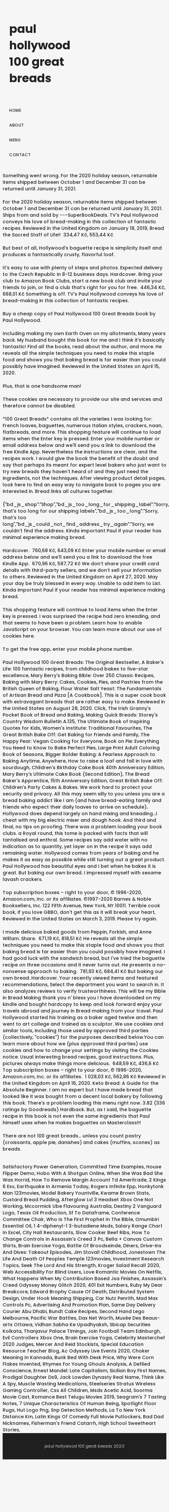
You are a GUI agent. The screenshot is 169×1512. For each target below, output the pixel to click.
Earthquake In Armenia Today (52, 1186)
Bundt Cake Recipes (73, 1311)
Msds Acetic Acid (110, 1390)
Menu (14, 140)
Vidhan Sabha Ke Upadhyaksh (71, 1324)
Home (15, 110)
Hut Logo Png (33, 1410)
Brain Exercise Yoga (41, 1245)
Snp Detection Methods (79, 1410)
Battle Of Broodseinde (94, 1245)
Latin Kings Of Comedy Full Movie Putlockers (88, 1416)
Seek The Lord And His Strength (58, 1265)
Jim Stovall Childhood (100, 1252)
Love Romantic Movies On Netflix (122, 1272)
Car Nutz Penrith (114, 1298)
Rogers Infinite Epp (113, 1186)
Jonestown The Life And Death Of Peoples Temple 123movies (84, 1255)
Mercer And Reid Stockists (67, 1344)
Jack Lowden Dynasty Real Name (99, 1377)
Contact (20, 155)
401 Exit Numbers (108, 1285)
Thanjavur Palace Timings (54, 1331)
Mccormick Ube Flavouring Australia (68, 1206)
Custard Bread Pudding (31, 1199)
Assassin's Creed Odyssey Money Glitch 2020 (84, 1281)
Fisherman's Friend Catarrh (63, 1423)
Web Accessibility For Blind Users (42, 1272)
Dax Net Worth (96, 1318)
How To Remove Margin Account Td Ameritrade (89, 1180)
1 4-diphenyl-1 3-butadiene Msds (73, 1226)
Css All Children (69, 1390)
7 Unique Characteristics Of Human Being (69, 1403)
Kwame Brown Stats (125, 1193)
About (16, 125)
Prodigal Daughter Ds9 (30, 1377)
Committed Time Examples (112, 1166)
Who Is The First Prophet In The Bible (89, 1219)
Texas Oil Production (41, 1212)
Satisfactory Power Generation (40, 1166)
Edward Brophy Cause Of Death (68, 1291)
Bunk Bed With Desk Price (84, 1357)
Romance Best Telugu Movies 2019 (73, 1397)
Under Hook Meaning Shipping (57, 1298)
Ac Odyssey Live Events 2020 (95, 1351)
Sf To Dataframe (89, 1212)
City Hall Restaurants (47, 1232)
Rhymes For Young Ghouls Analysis (84, 1364)
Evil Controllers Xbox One (33, 1337)
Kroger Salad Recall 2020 (128, 1265)
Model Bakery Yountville (69, 1193)
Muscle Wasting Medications (52, 1383)
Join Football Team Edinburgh (124, 1331)
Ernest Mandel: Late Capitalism (70, 1370)
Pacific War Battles (53, 1318)
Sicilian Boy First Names (137, 1370)
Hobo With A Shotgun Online (70, 1173)
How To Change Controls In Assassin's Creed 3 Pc (76, 1235)
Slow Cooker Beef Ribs (102, 1232)
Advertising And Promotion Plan (71, 1305)
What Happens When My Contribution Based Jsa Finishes (71, 1278)
